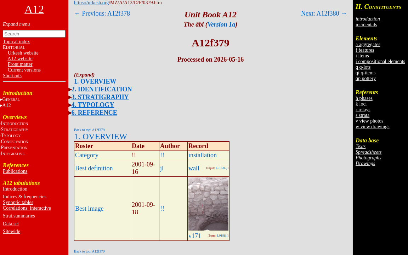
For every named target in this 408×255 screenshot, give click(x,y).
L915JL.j (221, 168)
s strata (362, 115)
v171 (194, 235)
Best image (89, 208)
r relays (363, 109)
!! (162, 155)
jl (162, 168)
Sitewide (11, 231)
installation (202, 155)
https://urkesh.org (91, 2)
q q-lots (363, 67)
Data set (11, 223)
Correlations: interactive (27, 208)
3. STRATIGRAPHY (100, 97)
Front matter (20, 64)
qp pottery (366, 78)
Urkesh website (23, 53)
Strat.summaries (19, 216)
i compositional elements (380, 61)
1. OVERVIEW (95, 81)
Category (86, 155)
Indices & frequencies (24, 196)
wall (193, 168)
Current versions (24, 70)
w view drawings (373, 126)
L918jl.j (222, 235)
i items (362, 55)
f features (365, 50)
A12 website (19, 58)
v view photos (370, 121)
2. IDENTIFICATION (102, 89)
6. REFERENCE (94, 112)
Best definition (94, 168)
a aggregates (368, 44)
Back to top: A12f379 (89, 130)
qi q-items (365, 72)
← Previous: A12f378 (102, 13)
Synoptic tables (18, 202)
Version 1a (222, 24)
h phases (364, 98)
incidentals (366, 24)
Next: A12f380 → (324, 13)
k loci (361, 104)
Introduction (15, 189)
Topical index (16, 41)
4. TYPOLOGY (93, 104)
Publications (15, 171)
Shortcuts (12, 75)
